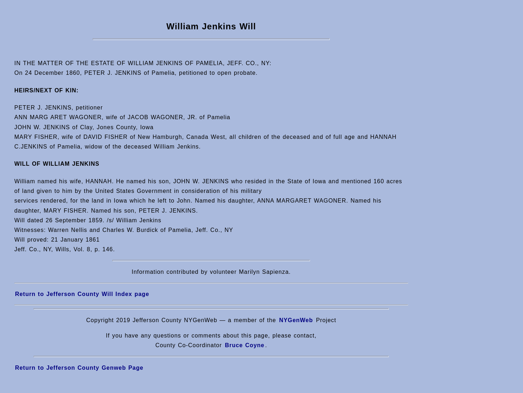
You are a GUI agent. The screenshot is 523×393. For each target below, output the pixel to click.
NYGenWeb (296, 320)
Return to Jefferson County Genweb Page (79, 368)
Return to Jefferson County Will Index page (82, 294)
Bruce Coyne (244, 345)
